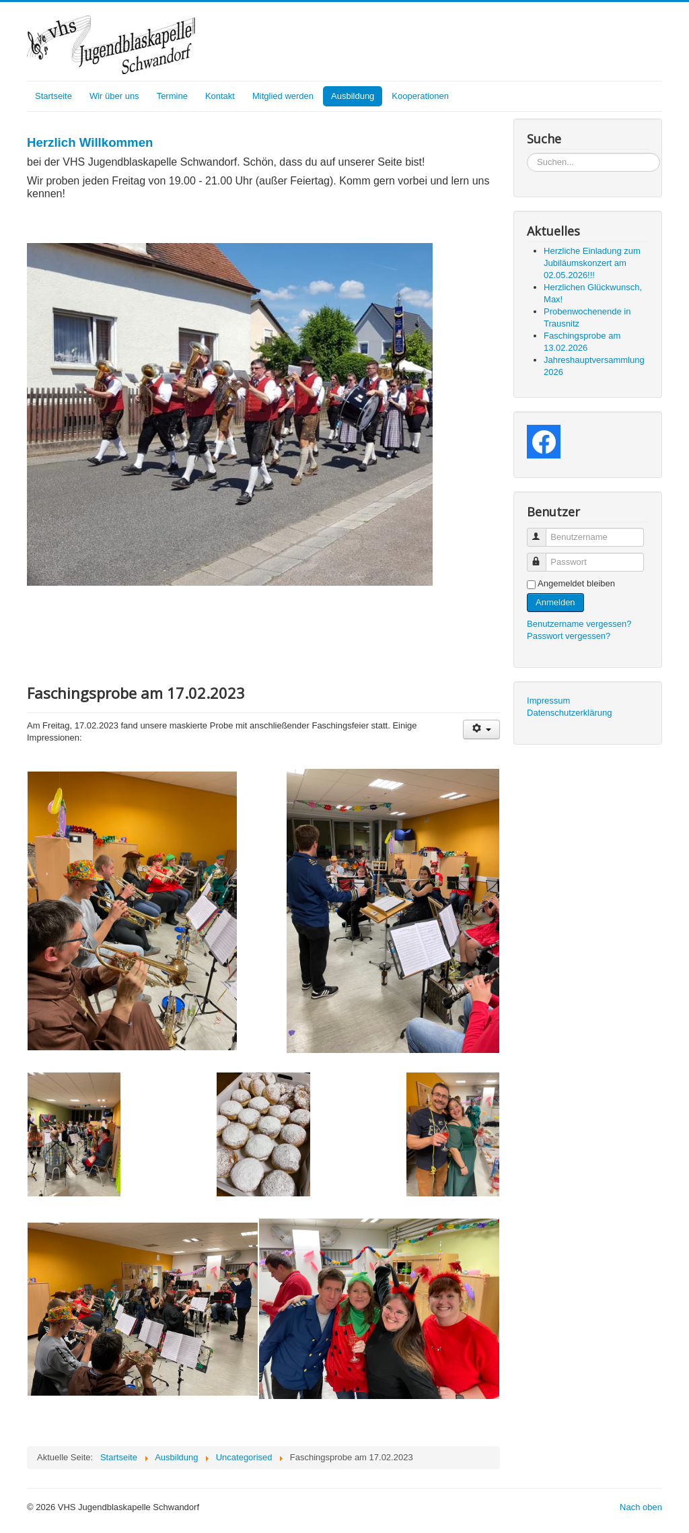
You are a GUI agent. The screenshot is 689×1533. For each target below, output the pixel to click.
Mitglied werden (283, 96)
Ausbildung (352, 96)
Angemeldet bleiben (576, 583)
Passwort (542, 556)
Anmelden (555, 602)
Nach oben (641, 1507)
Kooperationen (420, 96)
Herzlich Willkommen (90, 142)
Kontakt (220, 96)
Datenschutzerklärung (569, 713)
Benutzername (542, 531)
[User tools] (481, 729)
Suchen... (527, 153)
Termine (172, 96)
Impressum (548, 700)
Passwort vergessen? (568, 636)
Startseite (53, 96)
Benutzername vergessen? (579, 624)
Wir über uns (114, 96)
